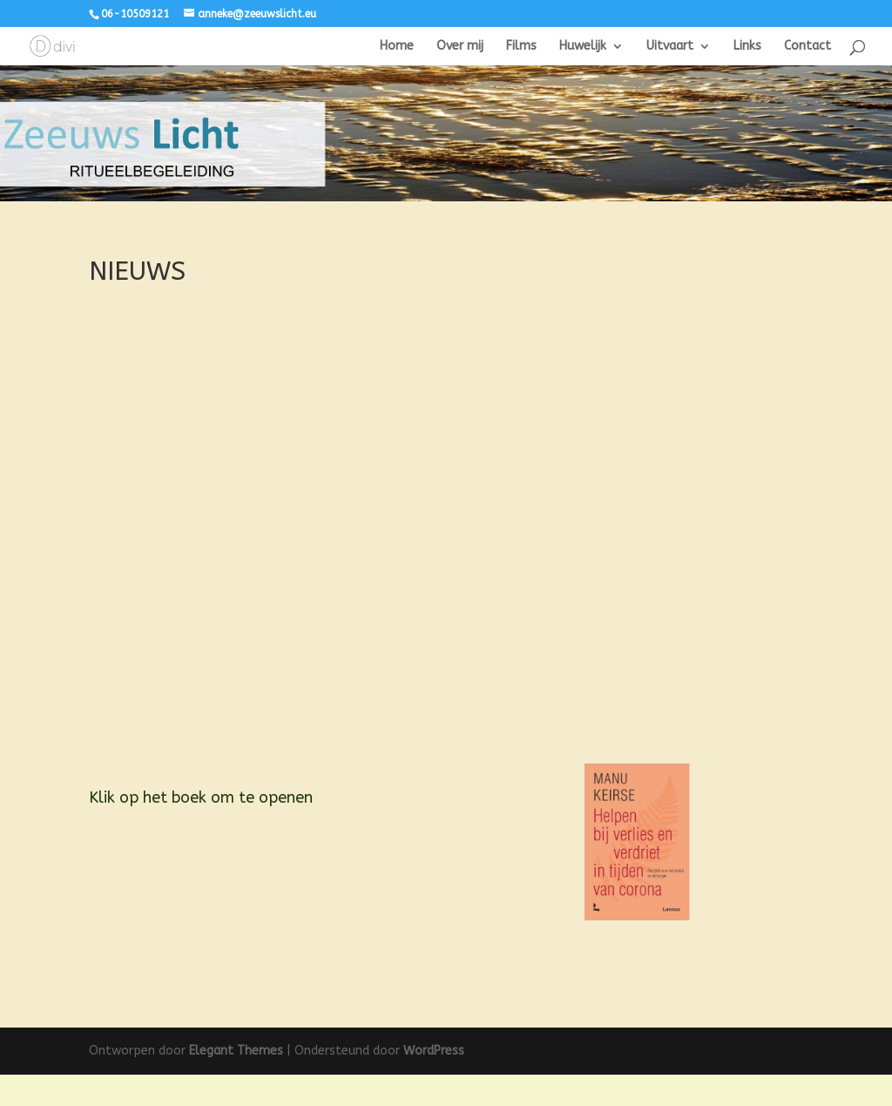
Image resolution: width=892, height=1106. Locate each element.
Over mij (459, 45)
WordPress (433, 1082)
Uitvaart (669, 45)
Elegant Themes (236, 1082)
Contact (807, 45)
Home (397, 45)
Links (747, 45)
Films (521, 45)
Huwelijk (582, 45)
